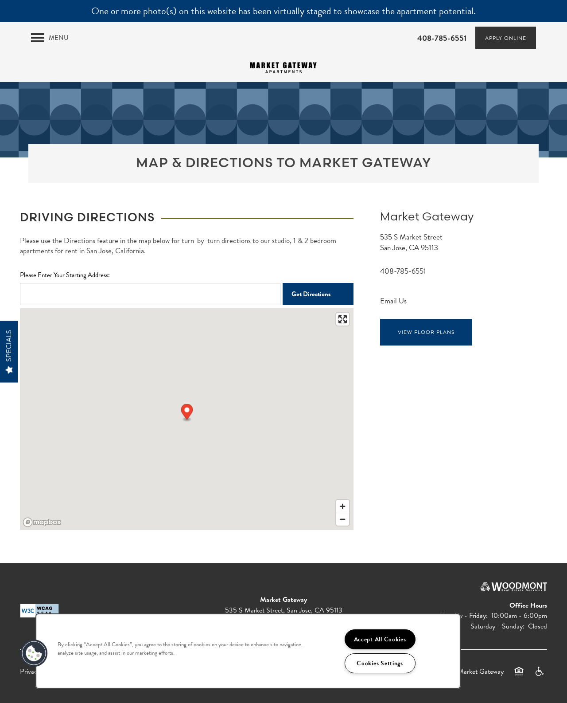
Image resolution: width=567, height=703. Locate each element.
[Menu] (50, 37)
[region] (248, 651)
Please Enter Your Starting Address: (65, 275)
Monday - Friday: (463, 615)
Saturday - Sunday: (497, 626)
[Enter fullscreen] (342, 319)
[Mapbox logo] (42, 522)
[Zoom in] (342, 506)
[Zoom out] (342, 519)
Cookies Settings (380, 663)
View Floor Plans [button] (426, 332)
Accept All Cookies (380, 639)
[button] (557, 8)
